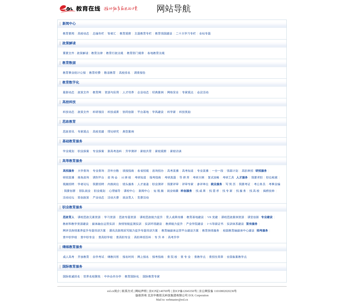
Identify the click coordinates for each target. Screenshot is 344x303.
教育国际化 (132, 276)
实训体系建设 (235, 224)
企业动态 (143, 92)
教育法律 (97, 53)
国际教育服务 (72, 266)
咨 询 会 (113, 177)
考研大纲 (198, 177)
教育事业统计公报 (74, 72)
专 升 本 (160, 237)
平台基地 (143, 112)
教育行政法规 (114, 53)
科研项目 (98, 112)
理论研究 (113, 131)
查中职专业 (88, 237)
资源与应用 (112, 92)
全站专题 (205, 33)
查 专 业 (186, 257)
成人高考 (68, 257)
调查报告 (139, 72)
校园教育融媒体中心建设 (238, 230)
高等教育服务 (72, 161)
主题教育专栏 (143, 33)
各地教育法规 (156, 53)
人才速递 (143, 184)
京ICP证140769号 (160, 291)
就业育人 (128, 197)
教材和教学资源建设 (76, 224)
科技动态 (68, 112)
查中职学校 (70, 237)
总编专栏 (98, 33)
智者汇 (112, 33)
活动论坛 (68, 197)
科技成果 (113, 112)
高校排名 (124, 72)
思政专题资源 (127, 217)
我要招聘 (98, 184)
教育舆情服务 (210, 230)
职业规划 (99, 191)
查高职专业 (123, 237)
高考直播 (173, 170)
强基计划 (232, 170)
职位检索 (272, 177)
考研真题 (170, 177)
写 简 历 (231, 184)
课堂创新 (253, 217)
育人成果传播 (174, 217)
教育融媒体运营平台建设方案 (180, 230)
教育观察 (125, 33)
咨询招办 (158, 170)
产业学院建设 (194, 224)
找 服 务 (241, 191)
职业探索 (83, 151)
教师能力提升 (174, 224)
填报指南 (128, 170)
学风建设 (158, 112)
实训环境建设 (153, 224)
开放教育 (83, 257)
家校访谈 (176, 151)
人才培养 (128, 92)
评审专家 (188, 184)
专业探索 (98, 151)
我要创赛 (69, 191)
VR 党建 (212, 217)
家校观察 (161, 151)
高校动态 (83, 33)
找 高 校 (254, 191)
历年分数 (113, 170)
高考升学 (173, 237)
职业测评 (158, 184)
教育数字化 (70, 82)
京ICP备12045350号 (184, 291)
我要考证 (244, 184)
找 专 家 (227, 191)
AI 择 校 (126, 177)
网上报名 (143, 257)
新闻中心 (69, 23)
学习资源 (110, 217)
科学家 (171, 112)
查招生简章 (216, 257)
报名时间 (128, 257)
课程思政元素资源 (89, 217)
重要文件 (68, 53)
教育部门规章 (135, 53)
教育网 (97, 92)
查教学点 (200, 257)
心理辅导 (114, 191)
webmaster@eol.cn (177, 299)
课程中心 (129, 191)
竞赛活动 (143, 197)
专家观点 (188, 92)
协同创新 (128, 112)
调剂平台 (98, 177)
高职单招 (247, 170)
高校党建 (98, 131)
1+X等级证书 (215, 224)
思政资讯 (68, 131)
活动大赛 (113, 197)
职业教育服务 (72, 207)
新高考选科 (115, 151)
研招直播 (68, 177)
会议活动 (203, 92)
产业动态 (98, 197)
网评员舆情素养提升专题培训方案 (84, 230)
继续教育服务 (72, 247)
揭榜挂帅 (268, 191)
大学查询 (83, 170)
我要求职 (257, 177)
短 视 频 (159, 191)
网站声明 (141, 291)
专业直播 (203, 170)
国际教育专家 (151, 276)
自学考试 (98, 257)
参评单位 (203, 184)
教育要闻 (68, 33)
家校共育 (146, 151)
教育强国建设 (163, 33)
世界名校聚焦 (92, 276)
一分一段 (217, 170)
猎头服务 (128, 184)
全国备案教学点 (237, 257)
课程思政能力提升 (151, 217)
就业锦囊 (172, 191)
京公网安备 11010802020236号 (218, 291)
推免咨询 (83, 177)
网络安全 (173, 92)
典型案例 (128, 131)
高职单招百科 (142, 237)
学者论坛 (83, 184)
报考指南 (155, 177)
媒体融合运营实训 (103, 224)
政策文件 (83, 92)
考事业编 (274, 184)
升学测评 (131, 151)
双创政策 (83, 197)
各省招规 (143, 170)
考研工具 (228, 177)
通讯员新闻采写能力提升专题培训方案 (133, 230)
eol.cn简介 (113, 291)
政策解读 (69, 43)
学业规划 (68, 151)
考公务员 (259, 184)
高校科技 (69, 102)
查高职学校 (105, 237)
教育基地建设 (195, 217)
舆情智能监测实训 (129, 224)
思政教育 (69, 121)
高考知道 (188, 170)
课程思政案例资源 (232, 217)
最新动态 (68, 92)
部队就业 (85, 191)
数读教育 (110, 72)
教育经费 (95, 72)
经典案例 (158, 92)
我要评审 (173, 184)
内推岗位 (113, 184)
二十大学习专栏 (186, 33)
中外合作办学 (112, 276)
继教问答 (113, 257)
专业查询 (98, 170)
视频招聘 (68, 184)
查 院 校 (172, 257)
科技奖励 (185, 112)
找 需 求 (214, 191)
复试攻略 (213, 177)
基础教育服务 (72, 141)
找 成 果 (201, 191)
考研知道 (140, 177)
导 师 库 (184, 177)
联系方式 (127, 291)
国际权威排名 (71, 276)
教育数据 (69, 63)
